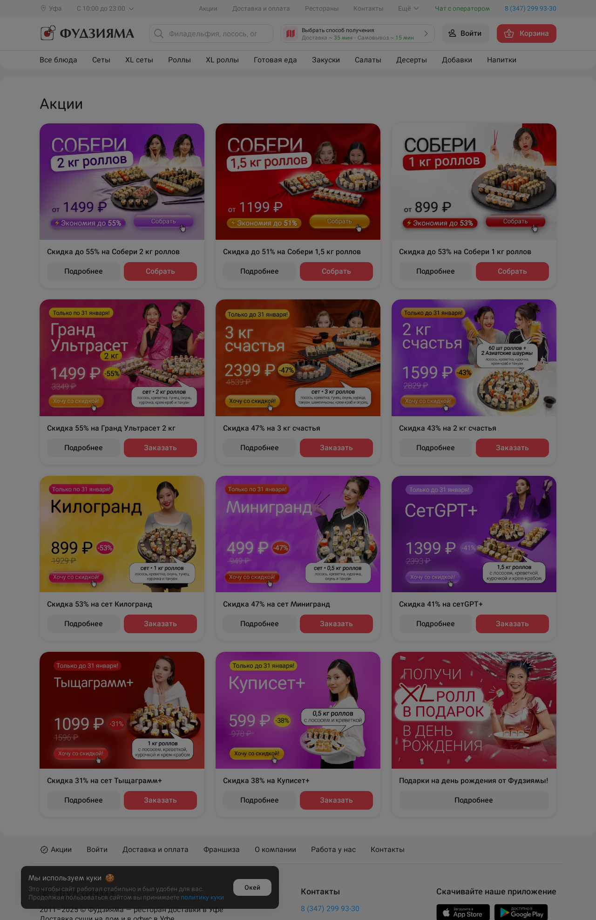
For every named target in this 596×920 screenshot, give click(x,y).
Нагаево (263, 426)
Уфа (383, 448)
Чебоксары (395, 471)
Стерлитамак (272, 538)
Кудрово (161, 515)
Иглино (158, 448)
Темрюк (390, 426)
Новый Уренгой (276, 471)
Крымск (159, 493)
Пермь (260, 493)
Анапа (156, 426)
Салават (263, 515)
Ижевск (159, 471)
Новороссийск (273, 448)
